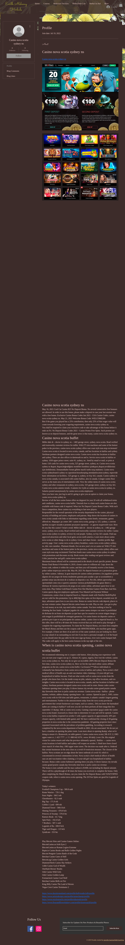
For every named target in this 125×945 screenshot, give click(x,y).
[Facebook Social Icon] (30, 929)
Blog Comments (13, 71)
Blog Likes (11, 76)
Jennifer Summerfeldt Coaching (114, 940)
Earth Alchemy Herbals (16, 6)
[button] (121, 5)
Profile (9, 66)
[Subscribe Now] (114, 928)
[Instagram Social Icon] (39, 929)
